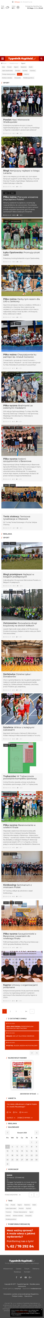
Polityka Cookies (17, 1296)
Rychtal (25, 70)
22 (32, 1155)
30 (36, 1160)
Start (5, 63)
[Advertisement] (22, 33)
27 (22, 1160)
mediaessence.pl (36, 1288)
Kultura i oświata (7, 78)
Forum (26, 1269)
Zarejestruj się (27, 2)
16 (36, 1151)
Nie (16, 1112)
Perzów (17, 70)
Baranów (23, 67)
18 (12, 1155)
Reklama (36, 1269)
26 (17, 1160)
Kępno (16, 67)
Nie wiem (25, 1112)
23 (36, 1155)
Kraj (3, 67)
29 (32, 1160)
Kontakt (27, 1272)
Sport (23, 63)
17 (7, 1155)
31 (7, 1164)
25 (12, 1160)
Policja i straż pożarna (8, 74)
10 (7, 1151)
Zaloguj (17, 2)
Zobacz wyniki (23, 1118)
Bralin (30, 67)
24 (8, 1160)
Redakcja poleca (28, 78)
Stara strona (28, 1296)
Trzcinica (32, 70)
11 (12, 1151)
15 (31, 1151)
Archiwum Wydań (28, 1094)
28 (27, 1160)
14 (27, 1151)
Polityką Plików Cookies (22, 1311)
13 (22, 1151)
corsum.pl (17, 1288)
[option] (22, 1182)
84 (26, 1011)
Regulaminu (35, 1294)
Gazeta (18, 1269)
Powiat (9, 67)
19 (17, 1155)
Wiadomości (13, 63)
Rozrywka (18, 78)
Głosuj (10, 1118)
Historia (26, 74)
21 (27, 1155)
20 (22, 1155)
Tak (10, 1112)
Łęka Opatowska (7, 70)
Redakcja (17, 1272)
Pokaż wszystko (11, 1195)
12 (17, 1151)
